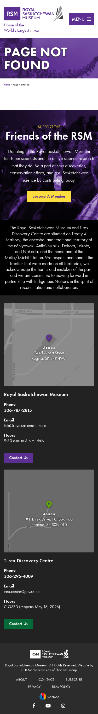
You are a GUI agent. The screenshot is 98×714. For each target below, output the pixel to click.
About (21, 679)
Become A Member (48, 196)
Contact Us (18, 457)
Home (7, 84)
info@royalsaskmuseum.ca (25, 425)
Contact (46, 679)
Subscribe (74, 679)
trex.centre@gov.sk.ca (21, 591)
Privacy (34, 686)
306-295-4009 (18, 576)
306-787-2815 (18, 410)
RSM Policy (61, 686)
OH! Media (29, 669)
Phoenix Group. (66, 669)
